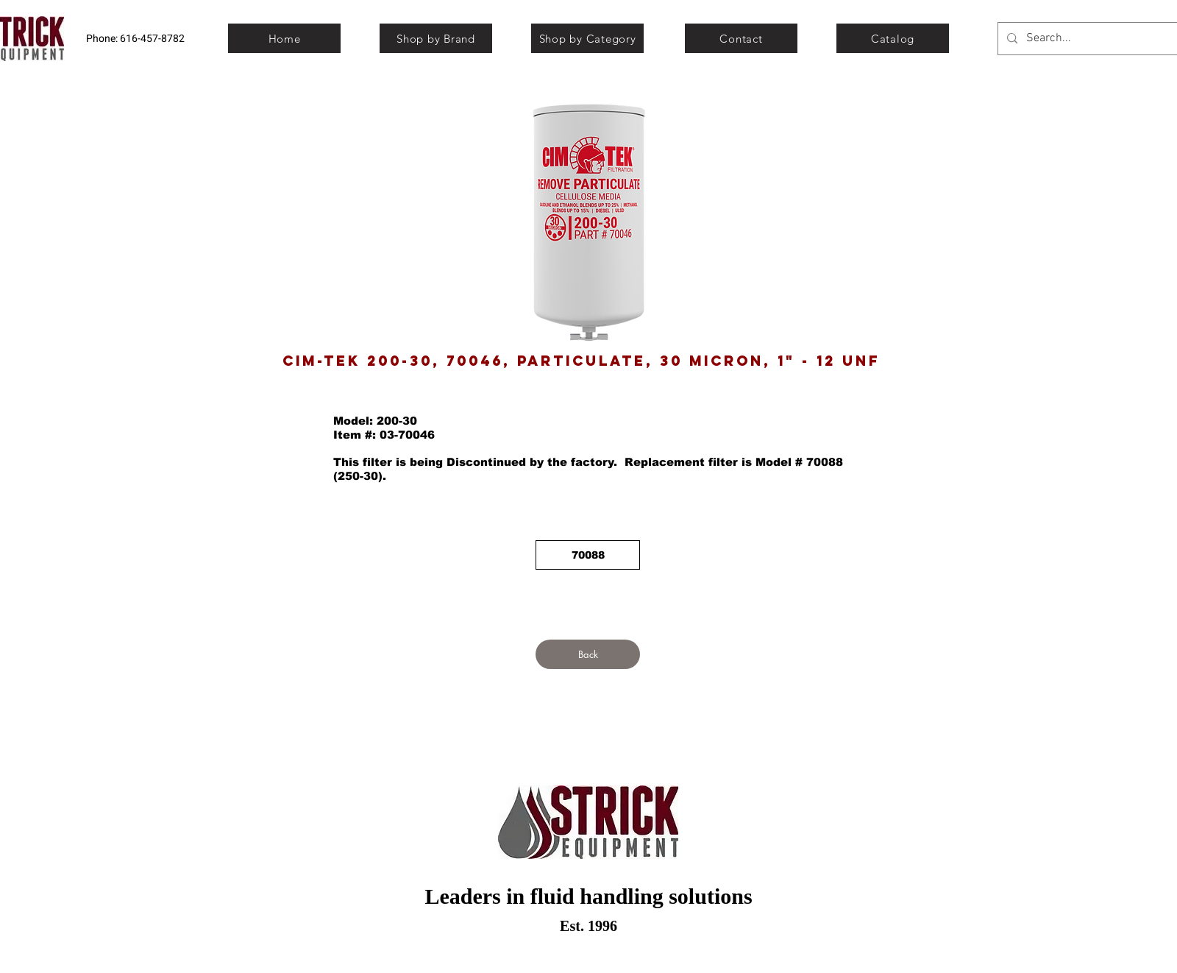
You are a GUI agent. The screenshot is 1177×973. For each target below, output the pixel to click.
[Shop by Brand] (436, 38)
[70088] (588, 555)
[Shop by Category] (587, 38)
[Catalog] (892, 38)
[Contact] (741, 38)
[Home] (284, 38)
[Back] (588, 654)
